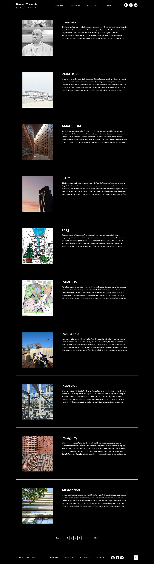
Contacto (108, 6)
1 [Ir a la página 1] (67, 538)
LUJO (66, 178)
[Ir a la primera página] (58, 538)
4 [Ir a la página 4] (79, 538)
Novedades (91, 6)
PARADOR (70, 74)
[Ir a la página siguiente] (91, 538)
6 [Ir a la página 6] (87, 538)
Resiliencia (70, 334)
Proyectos (75, 6)
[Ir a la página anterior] (63, 538)
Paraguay (69, 438)
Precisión (69, 386)
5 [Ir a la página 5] (83, 538)
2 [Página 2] (71, 538)
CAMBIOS (69, 282)
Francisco (69, 22)
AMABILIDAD (72, 126)
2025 (65, 230)
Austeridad (71, 490)
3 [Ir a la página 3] (75, 538)
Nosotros (59, 6)
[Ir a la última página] (96, 538)
